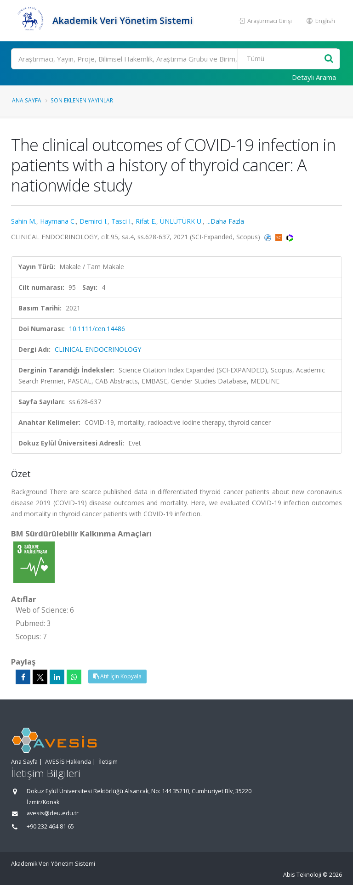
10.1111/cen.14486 (97, 328)
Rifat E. (146, 221)
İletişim (108, 762)
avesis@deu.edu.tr (53, 813)
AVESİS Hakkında (68, 762)
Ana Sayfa (26, 100)
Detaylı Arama (314, 77)
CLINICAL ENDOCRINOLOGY (98, 349)
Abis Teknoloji (302, 875)
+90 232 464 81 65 (50, 826)
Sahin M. (23, 221)
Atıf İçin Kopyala (117, 676)
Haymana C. (58, 221)
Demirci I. (94, 221)
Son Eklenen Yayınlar (82, 100)
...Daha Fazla (225, 221)
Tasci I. (121, 221)
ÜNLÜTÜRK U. (181, 221)
